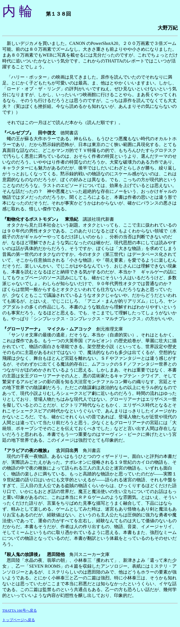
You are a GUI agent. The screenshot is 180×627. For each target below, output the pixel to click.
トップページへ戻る (18, 620)
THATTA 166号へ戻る (19, 610)
